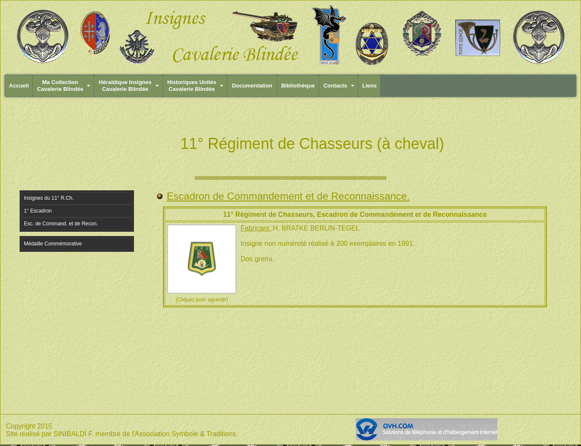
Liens (369, 85)
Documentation (252, 85)
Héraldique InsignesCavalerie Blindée (125, 85)
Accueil (19, 85)
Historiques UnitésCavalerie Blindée (191, 85)
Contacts (335, 85)
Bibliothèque (298, 85)
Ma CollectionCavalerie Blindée (60, 85)
